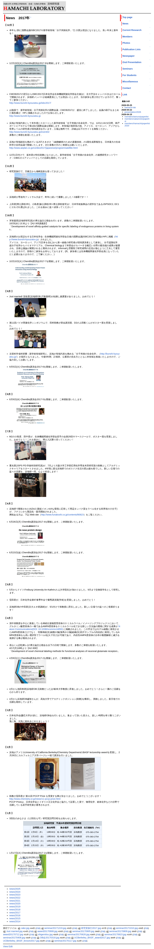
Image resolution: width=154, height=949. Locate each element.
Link (124, 94)
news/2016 (14, 915)
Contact (126, 88)
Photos (126, 43)
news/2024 (14, 892)
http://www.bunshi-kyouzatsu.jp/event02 (29, 132)
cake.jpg (23, 928)
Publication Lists (131, 49)
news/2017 (14, 912)
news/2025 (14, 889)
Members (127, 36)
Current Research (131, 30)
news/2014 (14, 921)
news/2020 (14, 903)
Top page (127, 17)
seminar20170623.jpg (113, 934)
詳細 (38, 928)
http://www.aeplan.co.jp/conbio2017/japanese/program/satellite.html (43, 148)
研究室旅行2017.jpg (89, 928)
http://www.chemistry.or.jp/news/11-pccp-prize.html (34, 799)
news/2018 (14, 909)
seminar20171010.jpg (125, 928)
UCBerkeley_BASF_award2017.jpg (90, 937)
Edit (11, 946)
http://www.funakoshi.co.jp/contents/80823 (62, 514)
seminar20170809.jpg (118, 931)
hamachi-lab (130, 107)
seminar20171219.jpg (53, 928)
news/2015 (14, 918)
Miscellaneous (130, 81)
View (5, 946)
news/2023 (14, 894)
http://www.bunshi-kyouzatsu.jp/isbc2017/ (30, 103)
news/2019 (14, 906)
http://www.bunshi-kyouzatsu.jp (25, 116)
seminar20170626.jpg (76, 934)
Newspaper (128, 56)
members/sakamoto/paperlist (137, 120)
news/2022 (14, 897)
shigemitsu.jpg (44, 934)
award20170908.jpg (45, 931)
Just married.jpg (12, 931)
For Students (129, 75)
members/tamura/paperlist (136, 116)
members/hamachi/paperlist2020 (137, 124)
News (125, 23)
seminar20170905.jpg (81, 931)
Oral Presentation (131, 62)
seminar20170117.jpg (63, 940)
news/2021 (14, 900)
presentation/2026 (133, 112)
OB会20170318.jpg (48, 937)
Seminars (127, 68)
